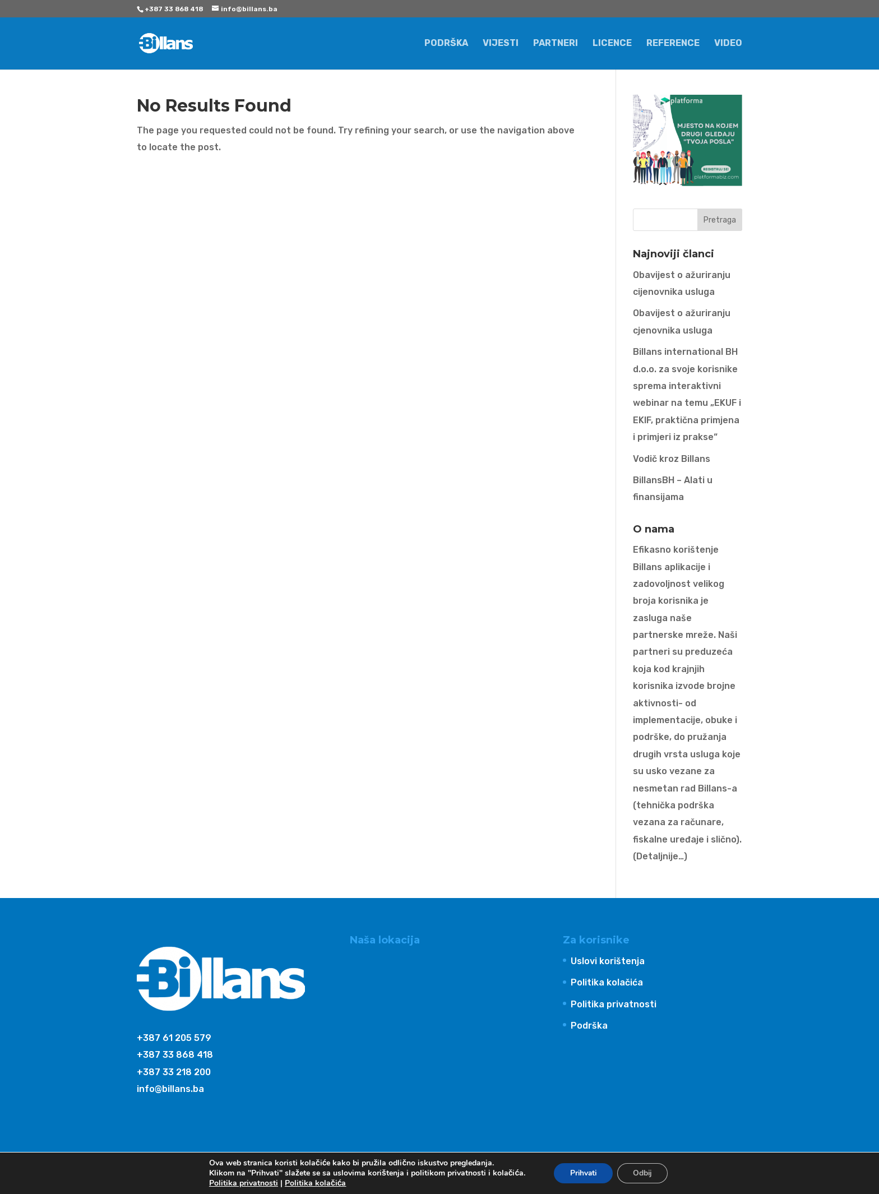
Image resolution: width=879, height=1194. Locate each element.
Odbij (644, 1173)
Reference (673, 43)
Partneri (555, 43)
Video (728, 43)
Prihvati (582, 1173)
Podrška (446, 43)
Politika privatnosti (613, 1004)
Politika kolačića (607, 982)
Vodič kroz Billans (671, 458)
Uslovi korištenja (608, 961)
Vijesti (501, 43)
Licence (612, 43)
